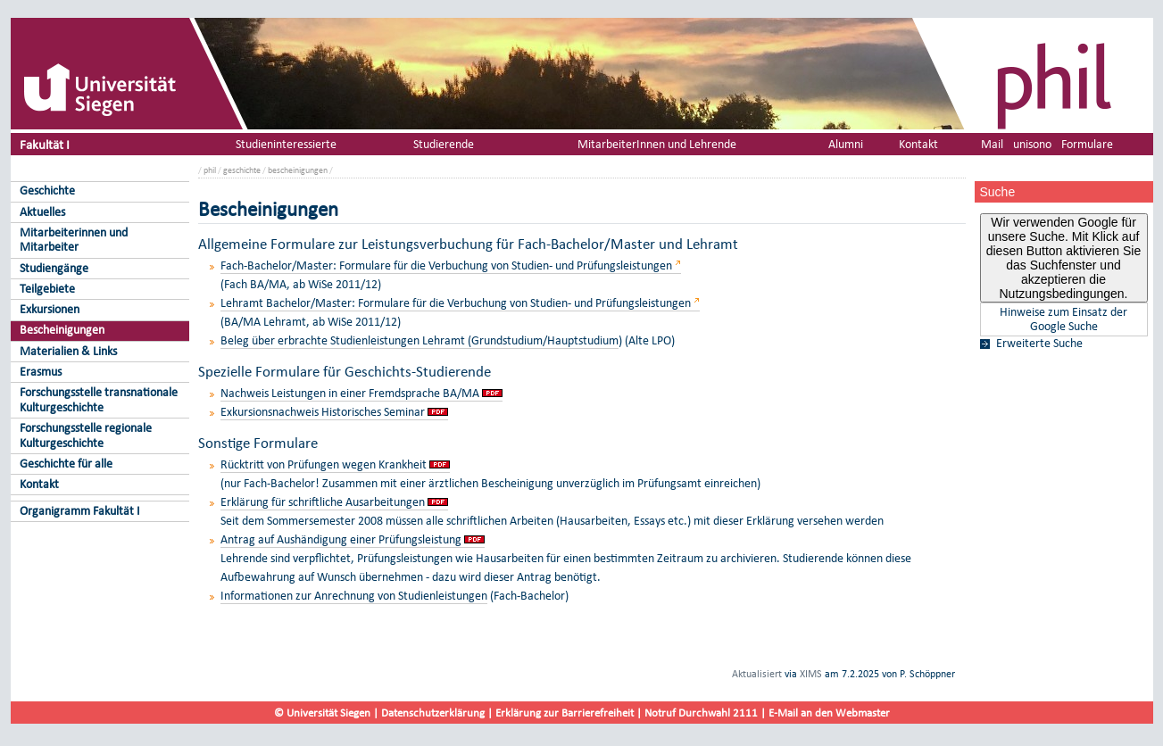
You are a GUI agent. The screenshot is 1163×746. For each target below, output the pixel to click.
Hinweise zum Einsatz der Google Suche (1063, 319)
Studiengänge (54, 268)
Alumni (845, 144)
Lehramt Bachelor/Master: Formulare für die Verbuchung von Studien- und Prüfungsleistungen (455, 303)
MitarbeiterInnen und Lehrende (656, 144)
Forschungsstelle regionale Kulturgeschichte (86, 435)
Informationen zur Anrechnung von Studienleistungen (353, 595)
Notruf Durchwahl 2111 (701, 712)
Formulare (1087, 144)
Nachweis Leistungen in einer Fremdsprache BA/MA (349, 393)
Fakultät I (45, 144)
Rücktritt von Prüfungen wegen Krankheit (323, 464)
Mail (992, 144)
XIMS (811, 673)
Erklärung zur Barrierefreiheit (564, 712)
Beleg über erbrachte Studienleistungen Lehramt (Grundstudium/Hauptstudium (419, 340)
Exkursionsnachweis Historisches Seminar (322, 411)
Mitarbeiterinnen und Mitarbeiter (74, 240)
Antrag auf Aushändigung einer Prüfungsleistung (340, 539)
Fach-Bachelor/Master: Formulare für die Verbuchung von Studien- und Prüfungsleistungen (446, 265)
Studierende (443, 144)
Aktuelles (42, 212)
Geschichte (47, 190)
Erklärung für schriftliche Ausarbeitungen (322, 502)
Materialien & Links (68, 351)
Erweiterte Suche (1039, 343)
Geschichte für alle (66, 463)
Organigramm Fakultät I (80, 510)
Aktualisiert (757, 673)
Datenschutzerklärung (433, 712)
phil (210, 170)
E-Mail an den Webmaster (829, 712)
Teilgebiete (47, 288)
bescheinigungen (298, 170)
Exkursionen (49, 309)
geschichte (242, 170)
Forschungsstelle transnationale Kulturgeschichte (99, 400)
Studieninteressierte (286, 144)
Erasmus (41, 371)
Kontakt (39, 484)
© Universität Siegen (322, 712)
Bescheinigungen (62, 329)
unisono (1032, 144)
